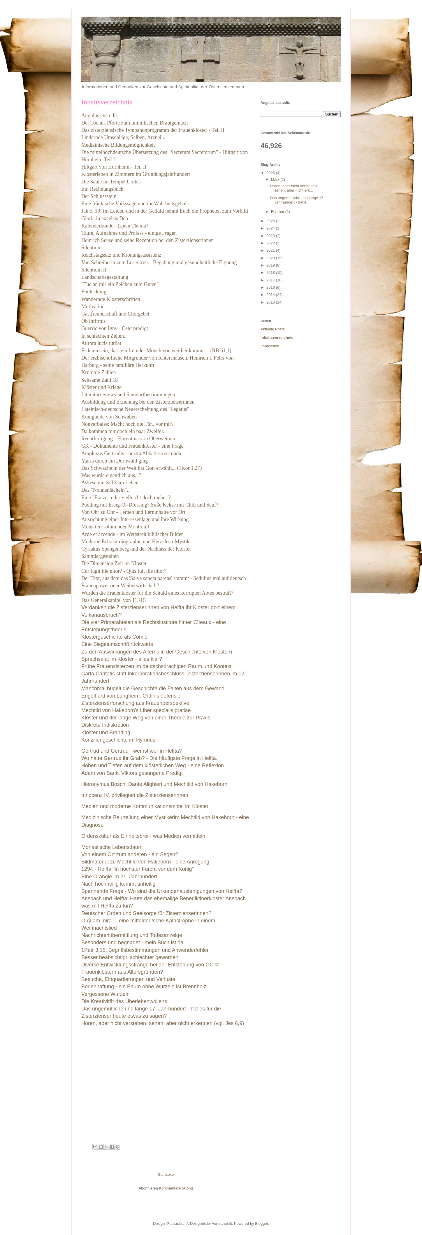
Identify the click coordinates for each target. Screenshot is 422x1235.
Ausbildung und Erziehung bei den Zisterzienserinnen (137, 402)
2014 (271, 294)
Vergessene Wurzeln (105, 994)
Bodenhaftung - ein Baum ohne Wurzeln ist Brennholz (143, 986)
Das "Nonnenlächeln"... (106, 490)
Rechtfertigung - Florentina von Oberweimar (128, 439)
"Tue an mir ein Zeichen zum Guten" (120, 284)
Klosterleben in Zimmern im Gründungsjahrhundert (135, 174)
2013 (271, 302)
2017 (271, 280)
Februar (278, 211)
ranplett (225, 1223)
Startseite (166, 1174)
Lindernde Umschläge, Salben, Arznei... (123, 137)
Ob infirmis (93, 321)
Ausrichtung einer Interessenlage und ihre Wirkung (135, 519)
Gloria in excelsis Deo (104, 218)
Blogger (261, 1223)
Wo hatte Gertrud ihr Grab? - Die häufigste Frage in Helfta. (149, 758)
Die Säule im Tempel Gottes (110, 182)
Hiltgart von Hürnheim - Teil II (114, 167)
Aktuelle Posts (272, 329)
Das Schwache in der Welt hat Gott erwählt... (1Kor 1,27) (141, 468)
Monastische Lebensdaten (112, 847)
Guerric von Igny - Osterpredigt (114, 328)
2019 (271, 265)
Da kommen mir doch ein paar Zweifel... (124, 431)
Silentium (91, 247)
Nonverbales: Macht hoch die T (114, 424)
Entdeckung (93, 292)
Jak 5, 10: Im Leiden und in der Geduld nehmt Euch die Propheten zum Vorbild (164, 211)
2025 (271, 221)
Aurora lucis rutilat (101, 343)
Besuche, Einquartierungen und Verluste (128, 979)
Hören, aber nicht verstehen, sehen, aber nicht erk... (294, 188)
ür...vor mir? (161, 424)
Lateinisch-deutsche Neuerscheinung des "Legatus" (135, 409)
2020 (271, 258)
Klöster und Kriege (102, 387)
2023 (271, 236)
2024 (271, 228)
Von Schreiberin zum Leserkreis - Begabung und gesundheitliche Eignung (159, 262)
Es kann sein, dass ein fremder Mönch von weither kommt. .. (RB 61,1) (156, 350)
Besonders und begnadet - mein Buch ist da (132, 942)
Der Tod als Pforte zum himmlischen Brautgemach (134, 123)
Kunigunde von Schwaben (109, 417)
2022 (271, 243)
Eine (126, 497)
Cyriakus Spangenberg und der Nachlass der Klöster (136, 549)
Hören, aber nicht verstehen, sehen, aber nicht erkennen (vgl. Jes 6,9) (162, 1023)
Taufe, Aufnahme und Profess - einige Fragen (129, 233)
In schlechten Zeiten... (104, 336)
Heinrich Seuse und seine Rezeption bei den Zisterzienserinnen (147, 240)
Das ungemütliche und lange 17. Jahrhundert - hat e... (297, 200)
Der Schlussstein (99, 196)
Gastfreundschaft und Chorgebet (115, 314)
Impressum (270, 346)
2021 (271, 250)
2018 (271, 272)
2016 (271, 287)
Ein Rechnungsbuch (102, 189)
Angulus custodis (99, 115)
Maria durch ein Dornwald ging (114, 461)
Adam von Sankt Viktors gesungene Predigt (132, 773)
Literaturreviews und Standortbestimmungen (128, 394)
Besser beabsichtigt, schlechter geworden (129, 957)
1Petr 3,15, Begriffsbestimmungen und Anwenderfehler (145, 950)
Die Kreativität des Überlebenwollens (124, 1001)
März (276, 179)
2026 (271, 173)
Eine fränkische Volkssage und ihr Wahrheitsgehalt (134, 203)
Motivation (93, 306)
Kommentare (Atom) (176, 1188)
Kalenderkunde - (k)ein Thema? (114, 226)
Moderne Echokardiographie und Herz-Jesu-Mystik (135, 541)
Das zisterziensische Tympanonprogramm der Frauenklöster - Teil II (152, 130)
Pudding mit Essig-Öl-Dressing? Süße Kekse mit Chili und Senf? (149, 505)
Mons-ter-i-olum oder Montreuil (115, 527)
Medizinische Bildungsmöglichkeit (118, 145)
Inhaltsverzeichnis (277, 337)
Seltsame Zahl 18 (99, 380)
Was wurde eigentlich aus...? (111, 475)
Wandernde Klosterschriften (110, 299)
